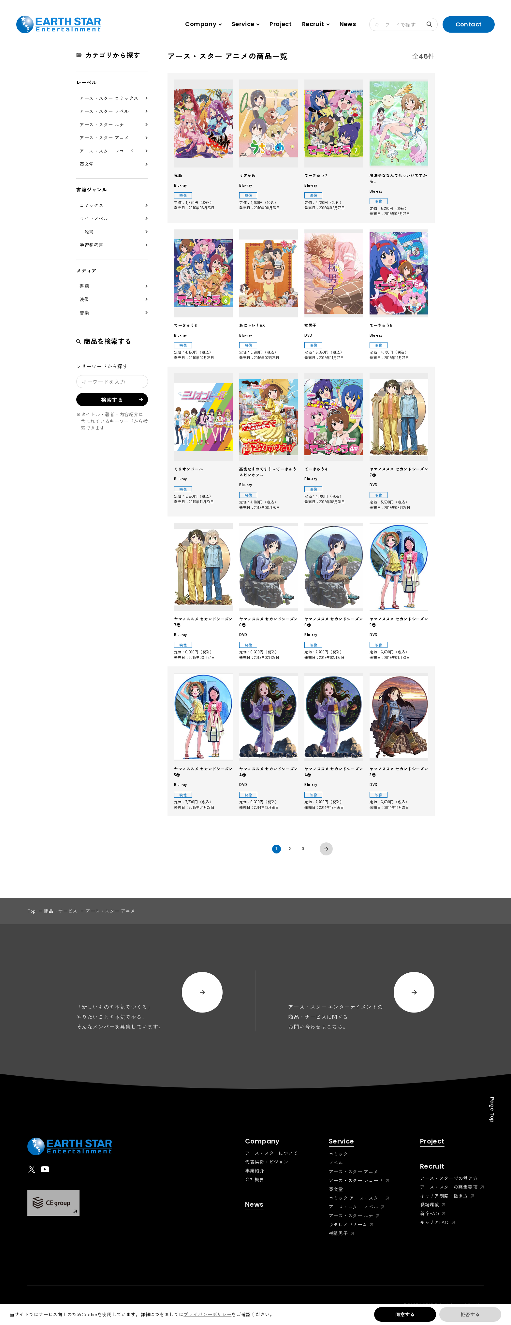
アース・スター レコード (107, 151)
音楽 (84, 312)
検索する (432, 24)
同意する (405, 1314)
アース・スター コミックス (109, 98)
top (31, 911)
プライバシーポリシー (207, 1314)
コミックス (92, 205)
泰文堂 (87, 164)
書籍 (84, 286)
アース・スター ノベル (104, 111)
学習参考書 (92, 244)
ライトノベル (94, 218)
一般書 (87, 231)
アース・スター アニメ (104, 137)
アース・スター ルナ (102, 124)
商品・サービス (61, 911)
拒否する (470, 1314)
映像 (84, 299)
